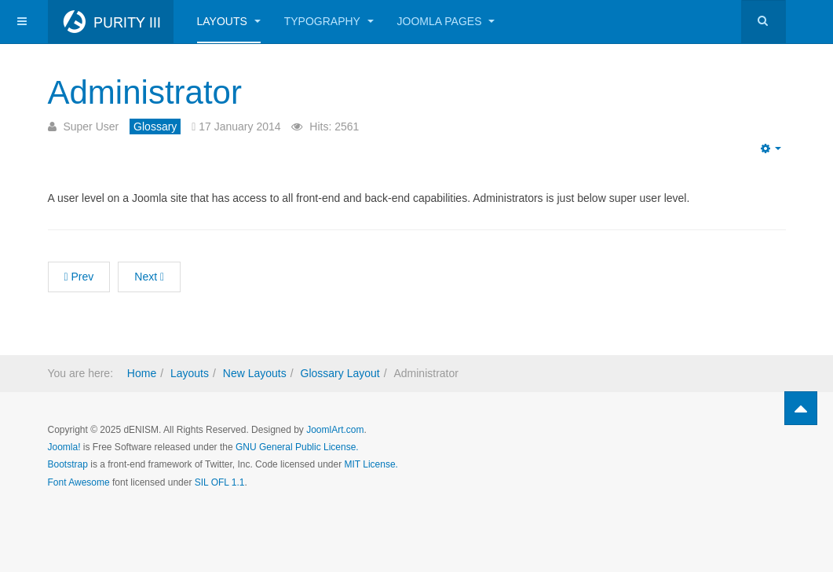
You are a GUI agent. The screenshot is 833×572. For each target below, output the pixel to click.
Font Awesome (79, 482)
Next (149, 276)
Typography (329, 21)
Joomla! (64, 447)
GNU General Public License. (297, 447)
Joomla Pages (446, 21)
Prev (79, 276)
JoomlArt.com (335, 429)
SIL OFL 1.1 (220, 482)
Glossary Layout (340, 373)
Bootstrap (68, 464)
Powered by (713, 443)
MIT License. (370, 464)
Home (141, 373)
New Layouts (255, 373)
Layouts (229, 21)
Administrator (145, 92)
